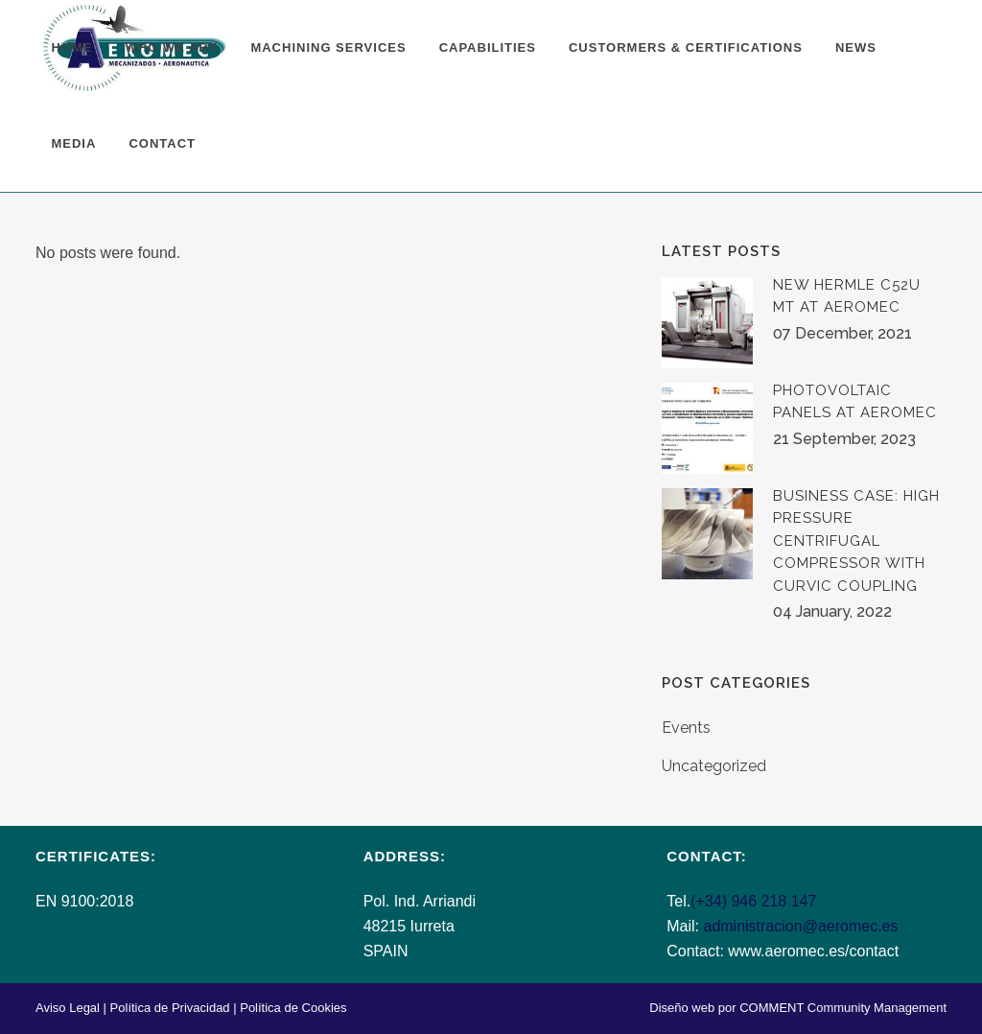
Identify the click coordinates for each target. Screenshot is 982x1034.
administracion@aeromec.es (800, 926)
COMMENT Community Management (843, 1007)
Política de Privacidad (170, 1007)
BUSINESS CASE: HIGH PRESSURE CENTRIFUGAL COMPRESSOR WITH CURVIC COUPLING (856, 541)
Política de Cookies (293, 1007)
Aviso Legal (67, 1007)
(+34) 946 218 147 (753, 901)
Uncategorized (714, 766)
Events (686, 727)
